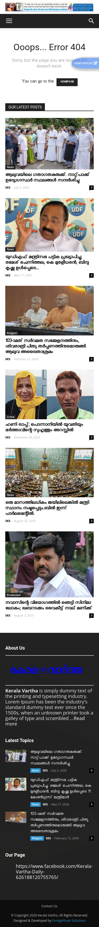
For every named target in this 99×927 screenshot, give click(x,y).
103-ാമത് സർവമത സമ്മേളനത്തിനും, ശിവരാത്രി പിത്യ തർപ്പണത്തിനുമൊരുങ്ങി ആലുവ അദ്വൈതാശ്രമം (45, 347)
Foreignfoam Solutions (69, 920)
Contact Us (49, 906)
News (10, 167)
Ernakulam (14, 595)
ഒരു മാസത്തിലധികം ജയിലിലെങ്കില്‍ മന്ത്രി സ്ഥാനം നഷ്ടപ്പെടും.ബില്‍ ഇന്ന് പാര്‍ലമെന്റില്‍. (47, 509)
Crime (11, 417)
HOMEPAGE (67, 82)
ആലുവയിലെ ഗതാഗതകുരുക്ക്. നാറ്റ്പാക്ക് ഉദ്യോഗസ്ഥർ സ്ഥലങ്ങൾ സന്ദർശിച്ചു (47, 178)
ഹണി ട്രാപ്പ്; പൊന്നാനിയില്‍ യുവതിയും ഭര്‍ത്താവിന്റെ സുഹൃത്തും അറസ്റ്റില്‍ (44, 428)
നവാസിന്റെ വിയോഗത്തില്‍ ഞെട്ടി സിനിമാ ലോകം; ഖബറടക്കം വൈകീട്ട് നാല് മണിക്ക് (48, 606)
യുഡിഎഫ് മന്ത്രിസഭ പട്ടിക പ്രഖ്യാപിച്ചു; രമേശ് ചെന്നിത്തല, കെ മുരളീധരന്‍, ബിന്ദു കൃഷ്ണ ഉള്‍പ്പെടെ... (47, 263)
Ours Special (86, 63)
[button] (91, 21)
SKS (7, 187)
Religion (12, 333)
